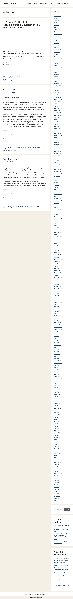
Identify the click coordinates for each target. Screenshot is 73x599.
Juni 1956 (56, 482)
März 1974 (56, 435)
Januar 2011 (57, 248)
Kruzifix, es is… (11, 158)
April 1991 (56, 385)
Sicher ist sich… (11, 89)
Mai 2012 (56, 225)
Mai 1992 (56, 367)
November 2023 (58, 56)
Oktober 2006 (57, 286)
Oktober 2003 (57, 309)
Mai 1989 (56, 397)
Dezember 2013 (58, 194)
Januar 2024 (57, 52)
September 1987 (58, 399)
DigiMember (40, 597)
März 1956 (56, 484)
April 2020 (56, 92)
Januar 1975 (57, 433)
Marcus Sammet (58, 565)
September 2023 (58, 59)
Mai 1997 (56, 338)
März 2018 (56, 124)
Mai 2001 (56, 313)
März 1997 (56, 342)
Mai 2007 (56, 282)
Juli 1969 (56, 451)
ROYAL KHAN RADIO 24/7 (63, 3)
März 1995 (56, 358)
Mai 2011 (56, 243)
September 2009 (58, 261)
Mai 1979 (56, 430)
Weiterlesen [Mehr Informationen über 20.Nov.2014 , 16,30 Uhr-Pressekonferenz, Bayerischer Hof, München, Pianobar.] (13, 58)
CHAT (55, 539)
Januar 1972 (57, 442)
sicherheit (5, 79)
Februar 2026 (57, 13)
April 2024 (56, 45)
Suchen (67, 509)
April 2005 (56, 293)
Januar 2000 (57, 318)
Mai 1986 (56, 406)
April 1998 (56, 331)
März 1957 (56, 480)
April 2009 (56, 264)
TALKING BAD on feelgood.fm (41, 3)
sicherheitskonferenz (7, 148)
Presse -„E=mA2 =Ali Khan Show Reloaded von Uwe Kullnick (61, 567)
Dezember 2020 (58, 83)
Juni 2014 (56, 180)
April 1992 (56, 370)
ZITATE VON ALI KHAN (13, 145)
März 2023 (56, 63)
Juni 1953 (56, 493)
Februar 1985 (57, 412)
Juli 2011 (56, 241)
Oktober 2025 (57, 16)
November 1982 (58, 421)
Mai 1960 (56, 471)
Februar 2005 (57, 297)
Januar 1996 (57, 354)
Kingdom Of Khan (10, 3)
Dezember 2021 (58, 74)
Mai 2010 (56, 252)
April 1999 (56, 320)
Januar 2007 (57, 284)
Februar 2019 (57, 108)
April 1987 (56, 401)
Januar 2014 (57, 191)
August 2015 (57, 155)
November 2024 (58, 31)
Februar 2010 (57, 255)
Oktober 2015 (57, 153)
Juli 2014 (56, 178)
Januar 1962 (57, 464)
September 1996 (58, 347)
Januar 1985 (57, 415)
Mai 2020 (56, 90)
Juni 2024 (56, 40)
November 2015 (58, 151)
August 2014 (57, 176)
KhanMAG (29, 3)
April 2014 (56, 185)
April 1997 (56, 340)
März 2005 (56, 295)
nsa (31, 206)
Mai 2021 (56, 77)
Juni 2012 (56, 223)
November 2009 (58, 259)
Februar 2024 (57, 50)
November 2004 (58, 300)
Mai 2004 (56, 304)
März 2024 (56, 47)
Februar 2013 (57, 210)
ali (4, 77)
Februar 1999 (57, 322)
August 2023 (57, 61)
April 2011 (56, 246)
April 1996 (56, 349)
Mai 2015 (56, 158)
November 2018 (58, 115)
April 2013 (56, 205)
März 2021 (56, 79)
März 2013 (56, 207)
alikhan (7, 147)
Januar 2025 (57, 29)
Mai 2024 (56, 43)
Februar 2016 (57, 146)
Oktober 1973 (57, 437)
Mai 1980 (56, 428)
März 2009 (56, 266)
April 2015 (56, 160)
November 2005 (58, 288)
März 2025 (56, 25)
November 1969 (58, 448)
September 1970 (58, 444)
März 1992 (56, 372)
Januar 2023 (57, 65)
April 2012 (56, 228)
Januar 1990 (57, 394)
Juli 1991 (56, 381)
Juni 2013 (56, 203)
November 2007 (58, 277)
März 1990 (56, 392)
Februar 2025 (57, 27)
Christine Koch (57, 576)
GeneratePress (45, 594)
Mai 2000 (56, 315)
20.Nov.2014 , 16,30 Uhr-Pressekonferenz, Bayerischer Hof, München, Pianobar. (21, 24)
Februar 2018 (57, 126)
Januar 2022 (57, 72)
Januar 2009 (57, 270)
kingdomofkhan (19, 77)
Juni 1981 (56, 424)
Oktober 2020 (57, 86)
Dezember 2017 (58, 131)
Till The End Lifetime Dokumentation (12, 76)
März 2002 (56, 311)
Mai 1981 (56, 426)
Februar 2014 (57, 189)
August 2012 (57, 221)
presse (35, 77)
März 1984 (56, 417)
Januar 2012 (57, 234)
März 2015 (56, 162)
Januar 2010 (57, 257)
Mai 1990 (56, 388)
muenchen (26, 77)
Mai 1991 (56, 383)
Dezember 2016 (58, 144)
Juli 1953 (56, 491)
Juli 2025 (56, 18)
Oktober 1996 (57, 345)
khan (14, 77)
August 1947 (57, 496)
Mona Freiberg (58, 572)
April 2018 (56, 122)
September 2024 (58, 34)
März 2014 (56, 187)
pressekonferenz (41, 77)
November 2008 (58, 273)
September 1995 (58, 356)
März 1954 (56, 489)
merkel (19, 206)
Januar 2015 (57, 164)
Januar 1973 (57, 439)
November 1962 (58, 462)
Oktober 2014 (57, 171)
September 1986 (58, 403)
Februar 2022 (57, 70)
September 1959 (58, 473)
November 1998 (58, 327)
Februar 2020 (57, 97)
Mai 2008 (56, 275)
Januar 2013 (57, 212)
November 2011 (58, 239)
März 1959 (56, 475)
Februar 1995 (57, 361)
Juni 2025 (56, 20)
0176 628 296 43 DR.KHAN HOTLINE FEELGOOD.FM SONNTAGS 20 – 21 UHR (61, 535)
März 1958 (56, 478)
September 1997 (58, 333)
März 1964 (56, 460)
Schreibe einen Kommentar (10, 80)
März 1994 (56, 365)
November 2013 (58, 196)
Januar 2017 (57, 142)
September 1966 (58, 455)
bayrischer (11, 147)
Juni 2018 (56, 117)
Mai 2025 (56, 22)
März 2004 (56, 306)
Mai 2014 (56, 182)
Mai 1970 (56, 446)
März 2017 (56, 140)
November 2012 (58, 216)
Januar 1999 (57, 324)
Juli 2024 (56, 38)
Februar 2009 (57, 268)
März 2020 (56, 95)
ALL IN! (5, 145)
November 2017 (58, 133)
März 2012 (56, 230)
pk (33, 77)
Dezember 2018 (58, 113)
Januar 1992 (57, 376)
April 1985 (56, 410)
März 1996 (56, 351)
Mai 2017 (56, 137)
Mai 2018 (56, 119)
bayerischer (8, 77)
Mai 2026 (56, 11)
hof (12, 77)
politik (34, 147)
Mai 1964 (56, 457)
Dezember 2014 (58, 167)
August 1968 (57, 453)
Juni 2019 (56, 104)
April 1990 (56, 390)
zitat (38, 206)
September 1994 (58, 363)
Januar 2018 (57, 128)
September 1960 (58, 469)
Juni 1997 (56, 336)
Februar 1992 (57, 374)
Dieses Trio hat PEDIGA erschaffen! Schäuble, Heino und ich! (61, 560)
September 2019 (58, 99)
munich (30, 77)
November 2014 (58, 169)
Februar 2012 (57, 232)
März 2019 (56, 106)
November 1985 (58, 408)
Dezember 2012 (58, 214)
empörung (11, 206)
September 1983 (58, 419)
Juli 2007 (56, 279)
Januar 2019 (57, 110)
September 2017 (58, 135)
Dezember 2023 (58, 54)
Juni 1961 (56, 466)
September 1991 (58, 379)
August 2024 (57, 36)
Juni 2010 (56, 250)
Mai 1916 (56, 500)
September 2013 (58, 201)
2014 (64, 572)
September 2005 (58, 291)
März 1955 (56, 487)
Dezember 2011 (58, 237)
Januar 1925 (57, 498)
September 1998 (58, 329)
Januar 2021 (57, 81)
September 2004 (58, 302)
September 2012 (58, 219)
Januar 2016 (57, 149)
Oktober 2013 (57, 198)
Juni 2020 (56, 88)
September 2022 (58, 68)
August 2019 (57, 101)
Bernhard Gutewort (59, 558)
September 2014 (58, 173)
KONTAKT (52, 3)
